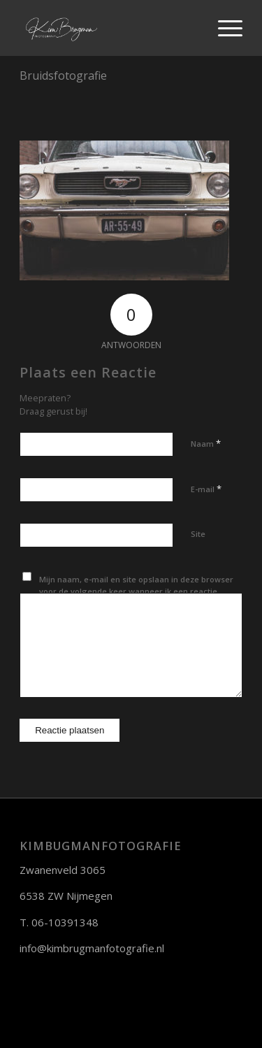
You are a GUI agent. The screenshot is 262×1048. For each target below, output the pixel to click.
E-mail (206, 488)
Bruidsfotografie (63, 75)
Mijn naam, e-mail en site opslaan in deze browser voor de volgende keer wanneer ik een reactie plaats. (136, 591)
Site (198, 534)
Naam (206, 443)
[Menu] (223, 28)
